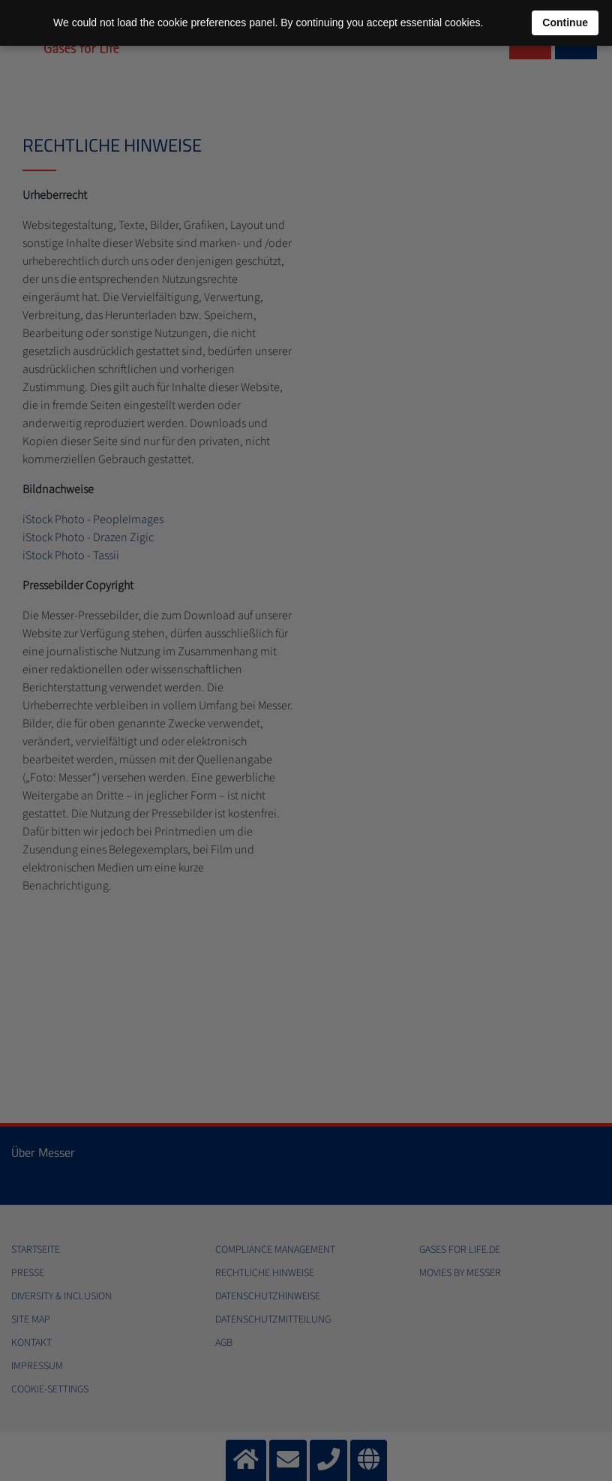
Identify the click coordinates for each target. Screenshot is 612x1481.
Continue (565, 23)
